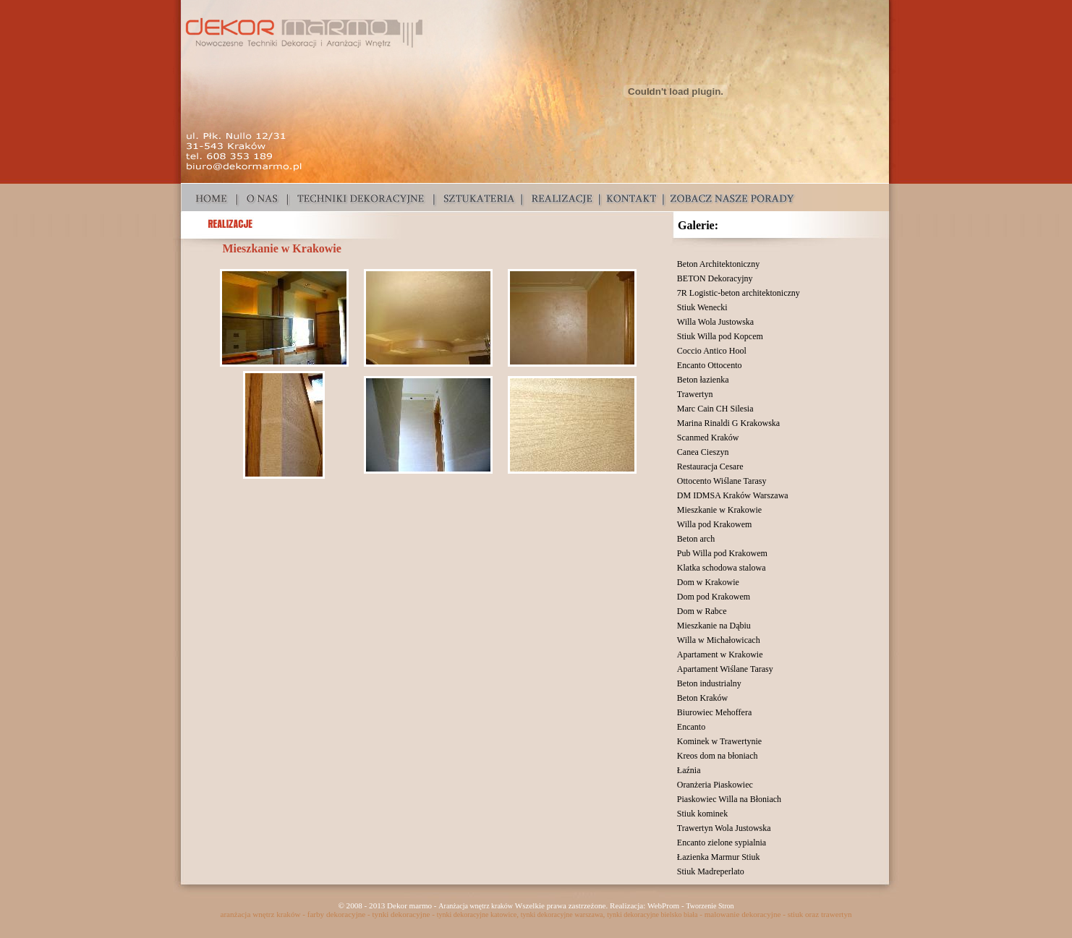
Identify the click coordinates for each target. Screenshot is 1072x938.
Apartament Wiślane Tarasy (725, 669)
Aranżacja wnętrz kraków (475, 906)
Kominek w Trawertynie (719, 741)
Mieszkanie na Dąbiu (714, 626)
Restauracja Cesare (710, 466)
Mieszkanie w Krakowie (719, 510)
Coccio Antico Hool (711, 351)
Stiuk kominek (702, 814)
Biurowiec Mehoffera (714, 712)
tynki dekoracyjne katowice (477, 914)
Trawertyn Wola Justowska (724, 828)
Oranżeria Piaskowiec (715, 785)
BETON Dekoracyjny (715, 278)
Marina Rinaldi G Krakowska (728, 423)
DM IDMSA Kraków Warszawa (732, 495)
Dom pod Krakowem (713, 597)
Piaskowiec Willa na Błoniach (729, 799)
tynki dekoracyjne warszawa (562, 914)
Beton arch (696, 539)
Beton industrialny (709, 683)
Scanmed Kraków (708, 437)
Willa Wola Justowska (715, 322)
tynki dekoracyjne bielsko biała (652, 914)
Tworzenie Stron (709, 906)
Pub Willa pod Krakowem (722, 553)
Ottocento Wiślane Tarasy (722, 481)
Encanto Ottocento (709, 365)
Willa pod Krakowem (714, 524)
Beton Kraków (702, 698)
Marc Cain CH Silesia (715, 409)
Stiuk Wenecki (702, 307)
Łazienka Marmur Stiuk (718, 857)
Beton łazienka (703, 380)
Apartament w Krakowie (720, 654)
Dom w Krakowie (708, 582)
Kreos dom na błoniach (717, 756)
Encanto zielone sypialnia (721, 842)
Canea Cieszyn (703, 452)
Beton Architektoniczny (718, 264)
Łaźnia (689, 770)
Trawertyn (695, 394)
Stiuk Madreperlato (710, 871)
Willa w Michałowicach (718, 640)
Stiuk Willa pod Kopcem (720, 336)
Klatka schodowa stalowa (721, 568)
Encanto (691, 727)
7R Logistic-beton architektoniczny (738, 293)
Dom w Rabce (702, 611)
